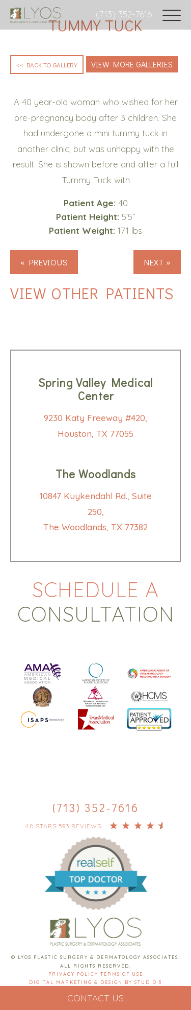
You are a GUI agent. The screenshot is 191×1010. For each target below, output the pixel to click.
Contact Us (95, 998)
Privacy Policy (74, 974)
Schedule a (95, 601)
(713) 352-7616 (124, 14)
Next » (157, 262)
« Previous (44, 262)
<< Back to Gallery (46, 64)
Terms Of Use (121, 974)
